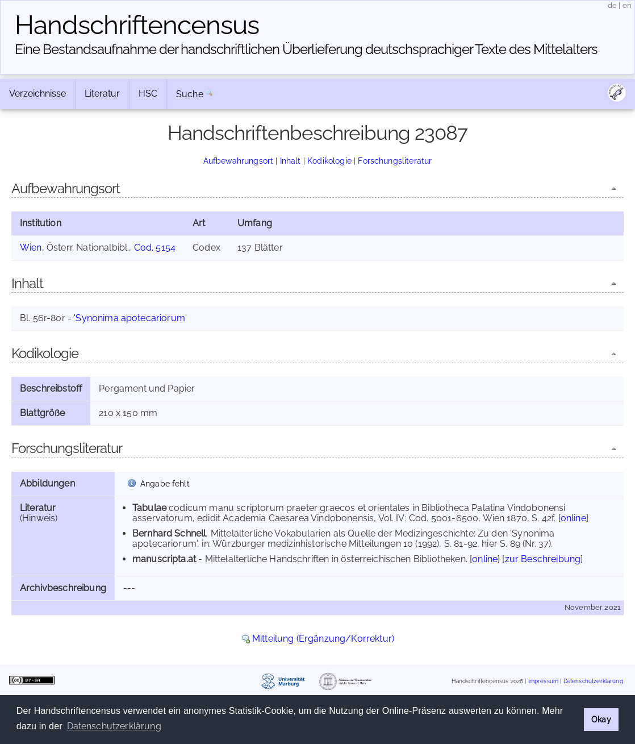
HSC (148, 93)
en (627, 5)
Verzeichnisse (37, 93)
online (573, 518)
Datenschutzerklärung (593, 682)
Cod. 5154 (155, 247)
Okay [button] (601, 719)
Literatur (102, 93)
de (612, 5)
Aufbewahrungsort (238, 160)
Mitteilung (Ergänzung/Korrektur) (323, 638)
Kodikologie (329, 160)
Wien (31, 247)
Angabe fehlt (165, 483)
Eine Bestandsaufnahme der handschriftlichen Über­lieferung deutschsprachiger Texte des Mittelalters (306, 49)
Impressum (543, 682)
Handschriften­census (137, 25)
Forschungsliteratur (395, 160)
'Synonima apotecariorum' (130, 318)
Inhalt (290, 160)
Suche (189, 94)
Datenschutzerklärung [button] (114, 726)
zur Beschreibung (543, 559)
